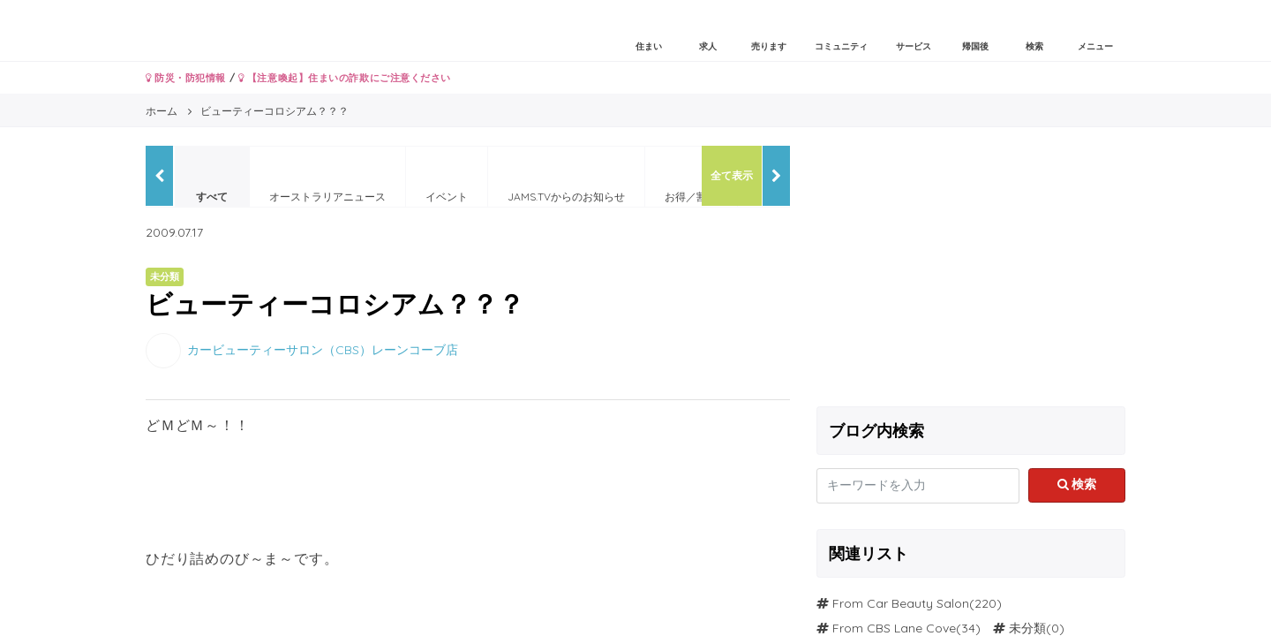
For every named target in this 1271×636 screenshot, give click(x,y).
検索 (1077, 484)
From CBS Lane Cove (894, 628)
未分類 (1027, 628)
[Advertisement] (970, 269)
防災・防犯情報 (186, 78)
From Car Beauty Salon (900, 603)
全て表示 (732, 175)
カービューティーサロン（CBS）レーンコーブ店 (322, 349)
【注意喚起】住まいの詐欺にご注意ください (344, 78)
